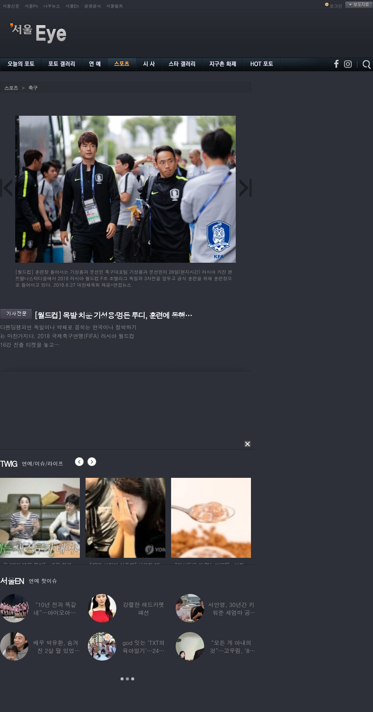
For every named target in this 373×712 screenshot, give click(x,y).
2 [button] (127, 678)
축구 (32, 87)
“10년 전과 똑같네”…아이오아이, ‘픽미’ (56, 612)
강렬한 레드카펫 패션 (143, 608)
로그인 (336, 6)
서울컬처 (114, 6)
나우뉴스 (51, 6)
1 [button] (122, 678)
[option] (50, 516)
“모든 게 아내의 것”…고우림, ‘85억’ (231, 651)
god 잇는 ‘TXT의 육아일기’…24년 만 (143, 651)
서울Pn (31, 6)
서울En (72, 6)
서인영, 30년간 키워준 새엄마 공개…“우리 (231, 612)
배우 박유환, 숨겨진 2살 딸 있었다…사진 (55, 651)
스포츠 (11, 87)
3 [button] (132, 678)
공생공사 (92, 6)
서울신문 (11, 6)
